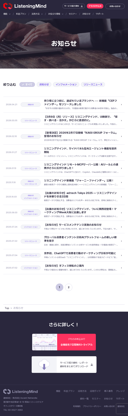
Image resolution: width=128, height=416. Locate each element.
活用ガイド (95, 391)
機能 (5, 14)
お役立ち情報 (54, 14)
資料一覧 (84, 398)
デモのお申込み (94, 6)
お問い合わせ (115, 6)
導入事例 (108, 391)
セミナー (73, 14)
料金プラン (21, 14)
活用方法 (36, 14)
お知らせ (86, 14)
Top (7, 308)
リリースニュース (96, 84)
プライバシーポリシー (92, 406)
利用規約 (76, 406)
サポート (100, 14)
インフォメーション (68, 84)
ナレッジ (120, 391)
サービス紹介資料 (69, 6)
